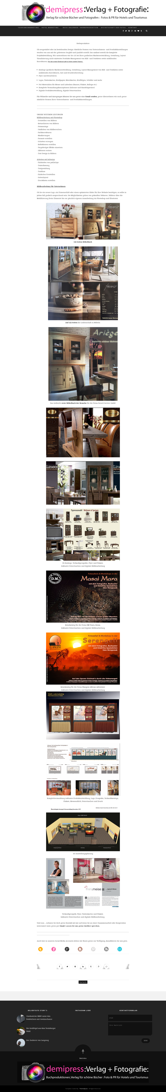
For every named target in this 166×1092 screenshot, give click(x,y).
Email (62, 926)
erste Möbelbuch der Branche (74, 403)
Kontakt (132, 28)
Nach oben (82, 1058)
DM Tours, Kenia (93, 625)
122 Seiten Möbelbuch (83, 242)
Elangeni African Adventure (93, 687)
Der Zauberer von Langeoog (37, 1040)
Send (146, 1042)
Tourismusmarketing (28, 28)
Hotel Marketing (50, 28)
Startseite (83, 982)
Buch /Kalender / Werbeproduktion (80, 28)
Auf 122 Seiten (71, 322)
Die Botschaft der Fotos (113, 28)
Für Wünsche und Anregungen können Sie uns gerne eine (61, 96)
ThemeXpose (83, 1088)
